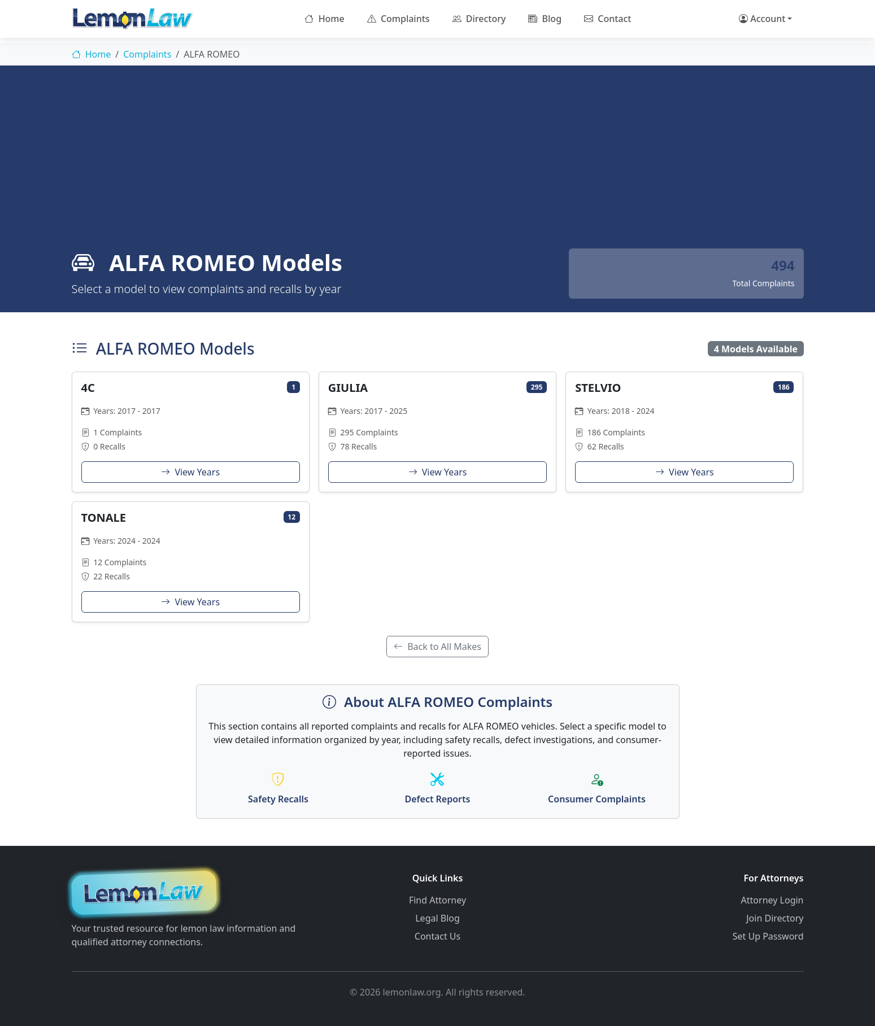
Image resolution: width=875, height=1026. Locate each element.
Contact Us (437, 936)
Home (324, 18)
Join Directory (774, 918)
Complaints (398, 18)
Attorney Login (772, 900)
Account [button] (762, 18)
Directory (479, 18)
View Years (190, 472)
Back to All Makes (437, 646)
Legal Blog (437, 918)
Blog (544, 18)
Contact (607, 18)
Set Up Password (768, 936)
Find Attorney (437, 900)
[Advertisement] (438, 164)
